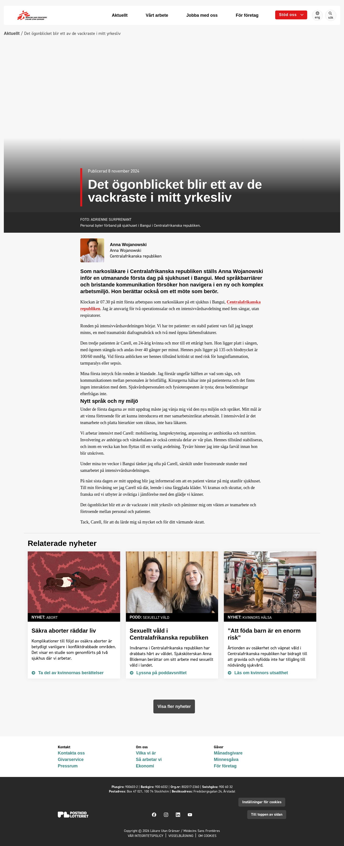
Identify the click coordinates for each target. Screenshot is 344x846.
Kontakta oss (71, 753)
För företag (225, 766)
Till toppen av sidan (266, 814)
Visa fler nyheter (174, 706)
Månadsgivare (228, 753)
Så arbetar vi (149, 759)
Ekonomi (145, 766)
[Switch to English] (317, 15)
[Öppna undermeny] (291, 15)
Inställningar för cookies (261, 801)
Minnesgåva (226, 759)
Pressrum (68, 766)
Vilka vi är (146, 753)
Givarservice (71, 759)
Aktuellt (12, 33)
